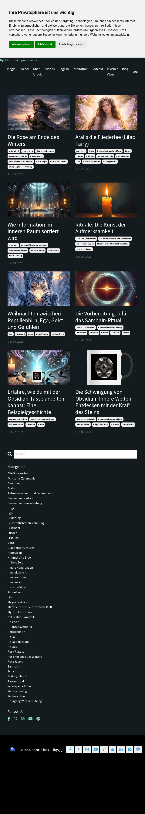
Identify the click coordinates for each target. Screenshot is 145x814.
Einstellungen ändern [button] (71, 44)
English (64, 69)
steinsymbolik (109, 165)
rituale (104, 351)
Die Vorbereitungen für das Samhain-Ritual (102, 330)
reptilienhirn (42, 354)
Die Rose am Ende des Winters (33, 142)
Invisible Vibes (112, 72)
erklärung (13, 253)
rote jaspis (41, 165)
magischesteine (16, 450)
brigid (127, 154)
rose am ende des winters (21, 165)
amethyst (80, 154)
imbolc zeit (14, 154)
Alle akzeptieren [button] (21, 44)
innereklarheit (83, 450)
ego (10, 354)
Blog (125, 69)
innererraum (53, 258)
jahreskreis (27, 154)
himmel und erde (105, 160)
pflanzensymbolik (91, 165)
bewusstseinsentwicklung (109, 154)
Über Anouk (37, 72)
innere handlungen (85, 250)
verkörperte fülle (58, 165)
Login (136, 72)
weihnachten (58, 354)
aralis (91, 154)
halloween (81, 351)
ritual (41, 450)
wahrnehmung (15, 263)
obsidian (94, 351)
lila (78, 165)
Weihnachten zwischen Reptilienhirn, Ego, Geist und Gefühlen (35, 334)
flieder (79, 160)
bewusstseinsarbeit (85, 346)
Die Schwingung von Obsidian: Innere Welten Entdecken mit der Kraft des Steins (106, 425)
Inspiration (80, 69)
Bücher (24, 69)
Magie (11, 69)
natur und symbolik (18, 160)
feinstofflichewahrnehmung (34, 253)
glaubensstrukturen (18, 258)
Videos (50, 69)
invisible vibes (122, 160)
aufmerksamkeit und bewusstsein (115, 245)
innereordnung (37, 258)
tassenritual (128, 450)
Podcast (97, 69)
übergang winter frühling (20, 170)
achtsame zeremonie (86, 245)
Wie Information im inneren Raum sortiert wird (35, 237)
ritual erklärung (84, 255)
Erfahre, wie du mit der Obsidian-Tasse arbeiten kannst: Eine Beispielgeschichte (38, 425)
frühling (90, 160)
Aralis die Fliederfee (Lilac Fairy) (103, 142)
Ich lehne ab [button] (45, 44)
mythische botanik (45, 154)
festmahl (20, 354)
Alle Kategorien (18, 500)
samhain (115, 351)
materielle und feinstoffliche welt (112, 250)
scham (126, 351)
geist (30, 354)
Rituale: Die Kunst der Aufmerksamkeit (105, 233)
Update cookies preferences (20, 60)
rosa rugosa (36, 160)
